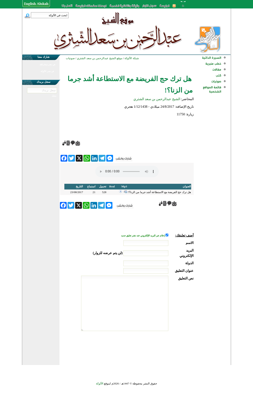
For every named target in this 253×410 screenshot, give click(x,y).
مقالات (216, 69)
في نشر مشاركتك (47, 64)
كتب (218, 75)
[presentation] (161, 347)
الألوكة (99, 383)
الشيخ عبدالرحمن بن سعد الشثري (156, 99)
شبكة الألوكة (131, 58)
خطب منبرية (213, 63)
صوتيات (216, 81)
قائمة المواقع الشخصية (212, 89)
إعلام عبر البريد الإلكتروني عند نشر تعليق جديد (143, 235)
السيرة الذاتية (211, 57)
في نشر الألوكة (47, 71)
